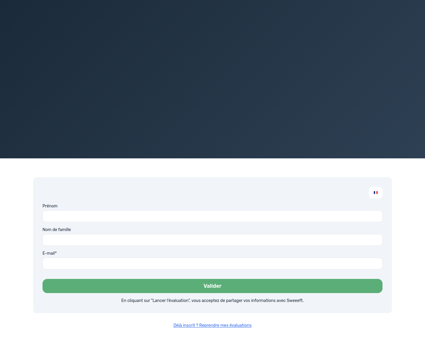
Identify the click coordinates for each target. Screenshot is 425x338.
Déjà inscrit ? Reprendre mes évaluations (213, 325)
